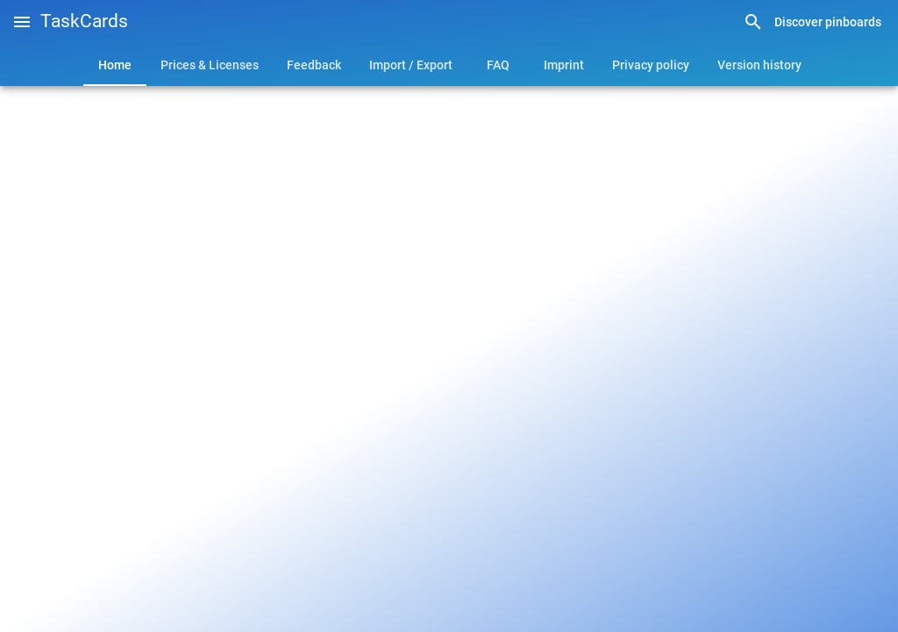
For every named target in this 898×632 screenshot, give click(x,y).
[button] (22, 22)
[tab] (114, 65)
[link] (812, 22)
